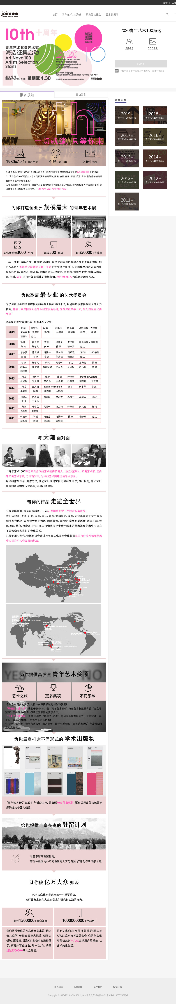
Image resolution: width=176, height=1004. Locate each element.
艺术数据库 (112, 14)
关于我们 (98, 987)
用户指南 (58, 987)
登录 (165, 2)
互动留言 (81, 94)
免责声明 (78, 987)
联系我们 (117, 987)
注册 (174, 2)
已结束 (141, 63)
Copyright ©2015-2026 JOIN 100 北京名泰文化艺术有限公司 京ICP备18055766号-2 (88, 995)
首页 (54, 14)
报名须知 (27, 95)
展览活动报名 (93, 14)
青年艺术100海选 (71, 14)
